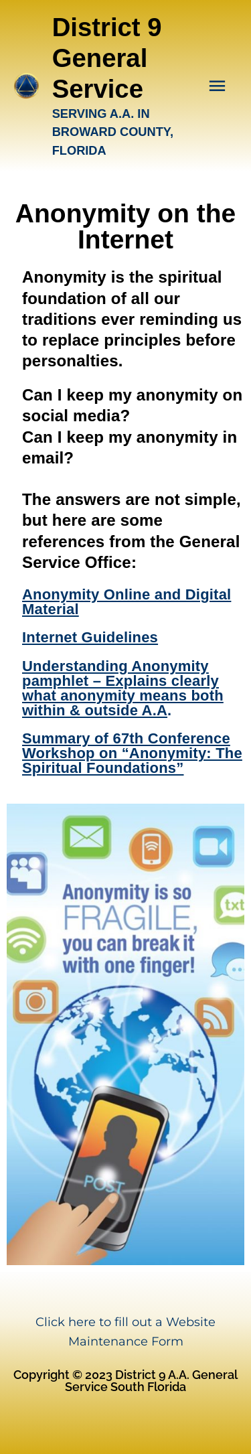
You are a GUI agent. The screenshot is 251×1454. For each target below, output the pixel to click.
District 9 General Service (107, 58)
